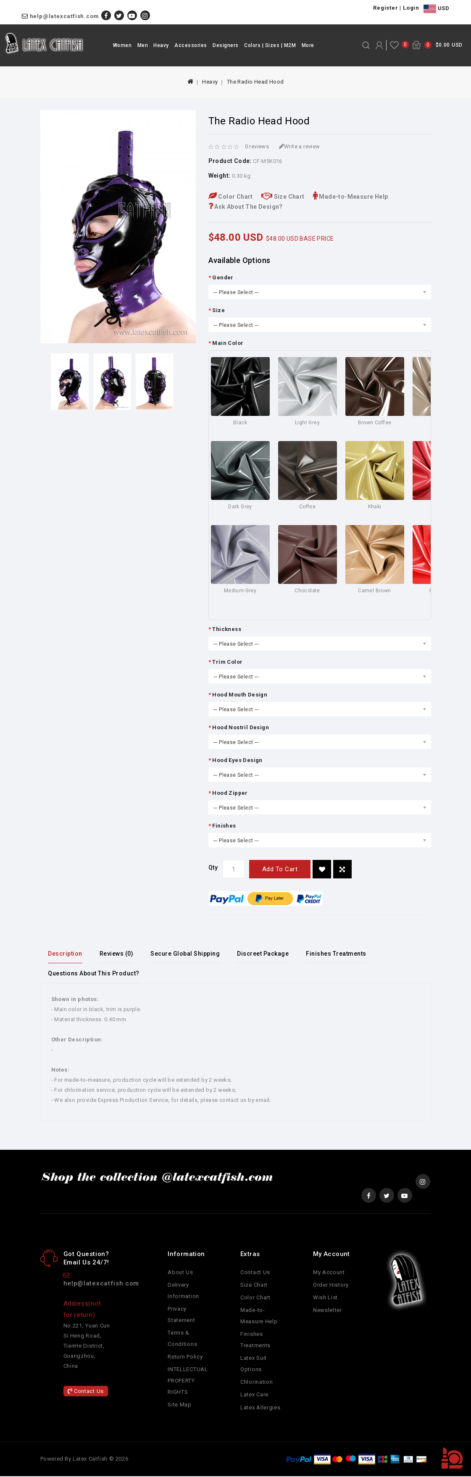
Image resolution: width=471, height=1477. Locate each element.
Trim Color (227, 662)
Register (385, 8)
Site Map (180, 1406)
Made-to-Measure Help (350, 196)
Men (142, 45)
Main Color (227, 343)
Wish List (325, 1298)
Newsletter (327, 1311)
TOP (452, 1458)
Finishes (224, 826)
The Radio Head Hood (255, 82)
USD (436, 9)
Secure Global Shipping (187, 953)
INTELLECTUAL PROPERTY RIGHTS (188, 1381)
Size (218, 310)
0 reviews (257, 146)
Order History (331, 1286)
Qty (213, 867)
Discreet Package (266, 953)
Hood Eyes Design (237, 760)
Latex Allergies (260, 1408)
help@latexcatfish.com (64, 16)
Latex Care (254, 1396)
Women (122, 45)
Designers (226, 45)
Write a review (299, 146)
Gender (222, 277)
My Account (329, 1273)
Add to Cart (280, 869)
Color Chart (230, 196)
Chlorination (256, 1383)
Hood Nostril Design (240, 727)
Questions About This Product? (94, 973)
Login (411, 8)
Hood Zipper (229, 793)
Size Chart (283, 196)
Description (66, 953)
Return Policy (185, 1358)
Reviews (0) (118, 953)
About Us (180, 1273)
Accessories (190, 45)
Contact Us (86, 1392)
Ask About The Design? (245, 206)
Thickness (226, 629)
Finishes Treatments (340, 953)
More (308, 45)
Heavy (161, 45)
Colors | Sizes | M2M (270, 45)
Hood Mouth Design (239, 694)
